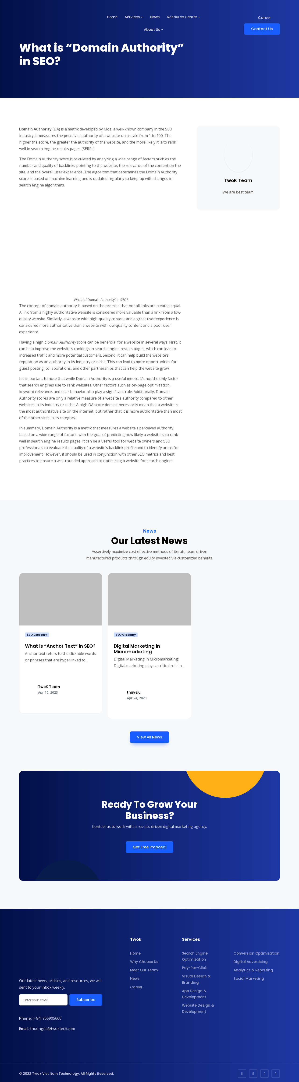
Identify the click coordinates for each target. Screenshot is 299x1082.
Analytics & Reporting (253, 968)
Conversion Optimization (256, 951)
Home (112, 16)
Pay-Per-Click (194, 966)
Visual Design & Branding (196, 978)
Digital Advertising (251, 960)
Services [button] (132, 16)
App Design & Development (194, 992)
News (155, 16)
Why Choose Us (144, 960)
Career (264, 17)
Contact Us (262, 29)
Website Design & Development (198, 1007)
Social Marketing (249, 977)
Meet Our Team (144, 968)
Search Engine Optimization (195, 954)
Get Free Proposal (149, 845)
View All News (149, 735)
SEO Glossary (37, 635)
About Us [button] (152, 29)
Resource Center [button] (182, 16)
